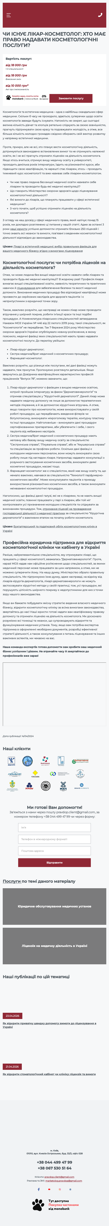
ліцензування (26, 288)
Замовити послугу (71, 98)
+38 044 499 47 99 (57, 816)
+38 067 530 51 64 (54, 1168)
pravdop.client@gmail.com (59, 1177)
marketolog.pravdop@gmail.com (63, 1180)
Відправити (54, 862)
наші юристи (18, 229)
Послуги (12, 881)
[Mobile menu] (9, 15)
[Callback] (100, 15)
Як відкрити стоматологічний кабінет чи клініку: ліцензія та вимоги (49, 1074)
